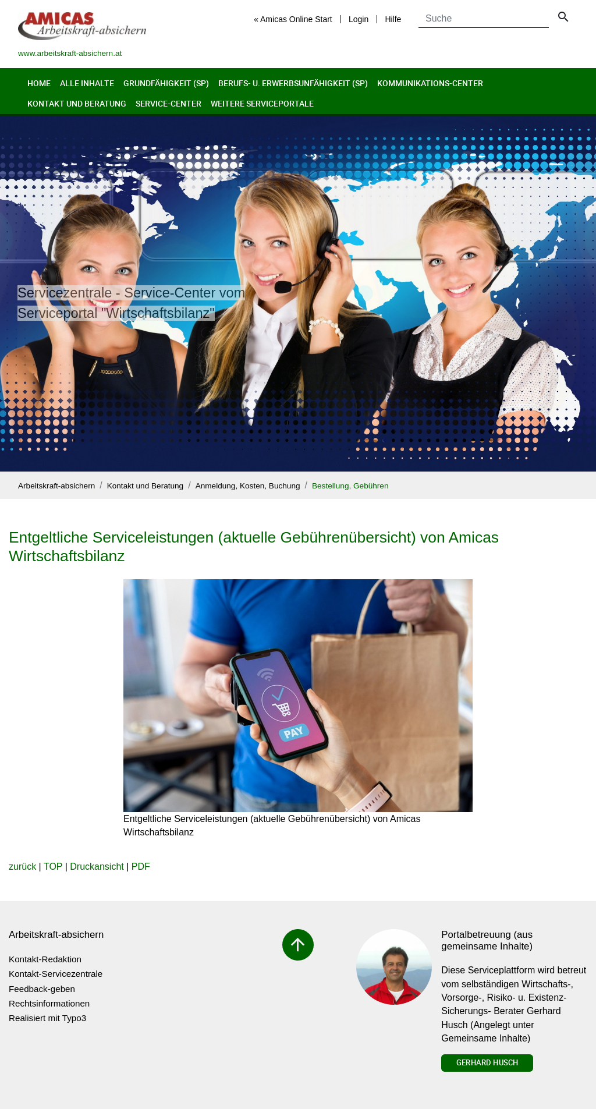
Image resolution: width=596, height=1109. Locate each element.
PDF (141, 866)
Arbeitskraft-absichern (56, 485)
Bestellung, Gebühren (350, 485)
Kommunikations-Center (430, 82)
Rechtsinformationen (49, 1003)
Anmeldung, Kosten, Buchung (248, 485)
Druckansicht (96, 866)
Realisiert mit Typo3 (47, 1018)
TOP (53, 866)
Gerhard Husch (487, 1062)
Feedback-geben (42, 989)
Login (358, 19)
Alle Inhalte (87, 82)
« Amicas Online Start (293, 19)
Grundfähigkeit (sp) (166, 82)
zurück (22, 866)
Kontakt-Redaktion (45, 959)
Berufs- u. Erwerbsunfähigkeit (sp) (293, 82)
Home (39, 82)
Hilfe (393, 19)
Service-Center (168, 103)
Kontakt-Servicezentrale (55, 974)
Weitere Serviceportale (262, 103)
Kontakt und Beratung (76, 103)
